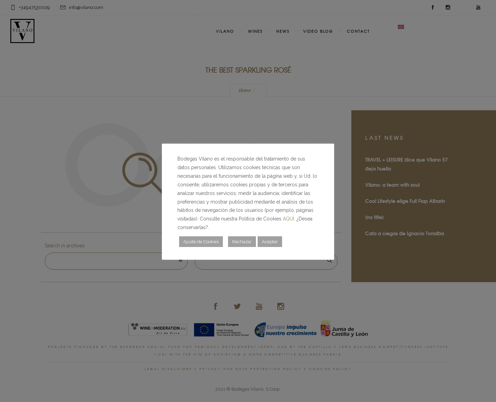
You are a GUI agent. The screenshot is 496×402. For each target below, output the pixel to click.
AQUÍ (288, 218)
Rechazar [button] (242, 241)
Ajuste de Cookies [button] (201, 241)
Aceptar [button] (270, 241)
